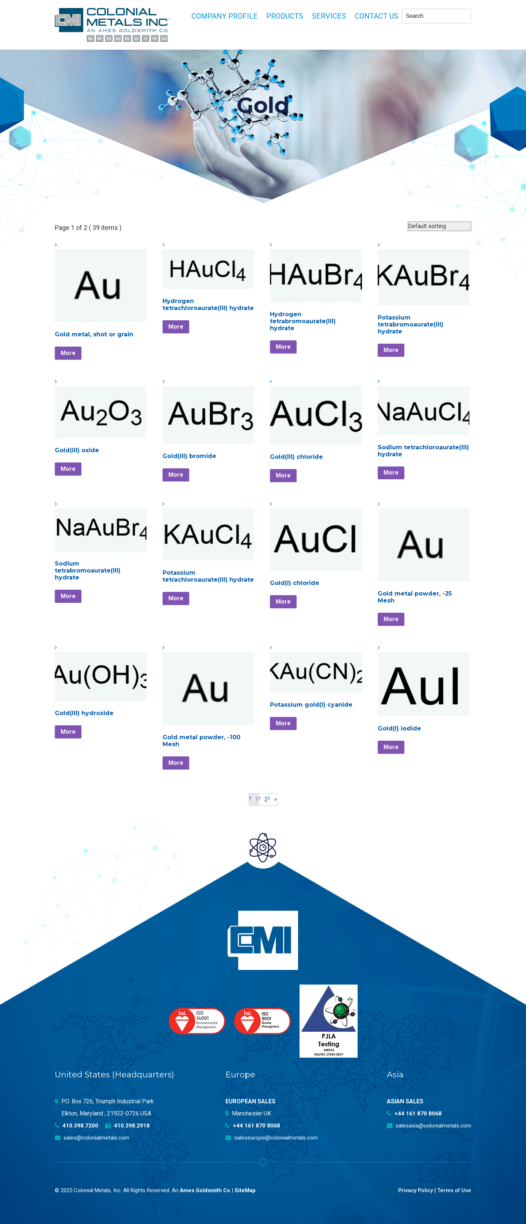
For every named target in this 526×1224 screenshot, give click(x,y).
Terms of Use (454, 1190)
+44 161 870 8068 (253, 1125)
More (68, 353)
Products (284, 16)
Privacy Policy (414, 1190)
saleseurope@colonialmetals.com (273, 1137)
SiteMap (246, 1190)
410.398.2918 (128, 1125)
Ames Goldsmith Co (205, 1190)
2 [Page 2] (266, 799)
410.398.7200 (77, 1125)
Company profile (224, 16)
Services (329, 16)
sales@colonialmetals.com (94, 1137)
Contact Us (376, 16)
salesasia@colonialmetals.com (427, 1125)
